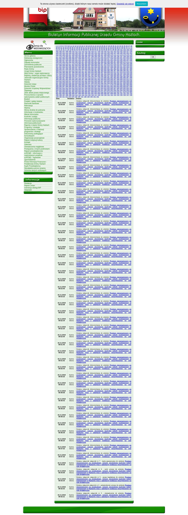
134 (73, 53)
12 (73, 46)
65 (115, 48)
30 (113, 46)
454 (98, 76)
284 (92, 63)
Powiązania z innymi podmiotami (37, 149)
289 (108, 63)
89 (93, 49)
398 (73, 72)
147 (114, 53)
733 (69, 96)
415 (127, 72)
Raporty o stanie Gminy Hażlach (36, 125)
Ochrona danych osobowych (35, 170)
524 (92, 81)
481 (108, 77)
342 (124, 67)
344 (131, 67)
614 (73, 88)
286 (98, 63)
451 (89, 76)
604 (118, 86)
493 (70, 79)
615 (76, 88)
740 (91, 96)
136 (79, 53)
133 (70, 53)
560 (131, 83)
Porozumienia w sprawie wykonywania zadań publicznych (36, 96)
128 (131, 51)
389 (121, 70)
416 (131, 72)
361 (108, 69)
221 (121, 58)
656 (131, 90)
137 (83, 53)
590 (73, 86)
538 (60, 83)
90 (95, 49)
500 (92, 79)
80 (72, 49)
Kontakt (27, 142)
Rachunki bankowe (31, 103)
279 (76, 63)
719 (102, 95)
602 (111, 86)
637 (70, 90)
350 (73, 69)
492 (66, 79)
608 (131, 86)
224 (131, 58)
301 (70, 65)
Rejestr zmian (29, 186)
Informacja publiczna (32, 119)
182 (73, 56)
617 (83, 88)
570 (86, 84)
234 (86, 60)
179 (63, 56)
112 (79, 51)
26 (104, 46)
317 (121, 65)
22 (95, 46)
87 (88, 49)
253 (70, 62)
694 (98, 93)
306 (86, 65)
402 (86, 72)
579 (114, 84)
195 (114, 56)
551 (102, 83)
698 (111, 93)
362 (111, 69)
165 (95, 55)
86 (86, 49)
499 (89, 79)
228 (66, 60)
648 (105, 90)
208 (79, 58)
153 (57, 55)
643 (89, 90)
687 (76, 93)
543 (76, 83)
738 (85, 96)
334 (98, 67)
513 (57, 81)
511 (127, 79)
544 (79, 83)
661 (70, 91)
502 (98, 79)
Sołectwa (27, 144)
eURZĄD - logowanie (32, 157)
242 (111, 60)
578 (111, 84)
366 (124, 69)
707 (63, 95)
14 (78, 46)
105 (57, 51)
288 (105, 63)
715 (89, 95)
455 (102, 76)
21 (93, 46)
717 (95, 95)
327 (76, 67)
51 (84, 48)
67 (120, 48)
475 (89, 77)
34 (122, 46)
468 (66, 77)
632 (131, 88)
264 (105, 62)
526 (98, 81)
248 (131, 60)
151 (127, 53)
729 (57, 96)
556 (118, 83)
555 (114, 83)
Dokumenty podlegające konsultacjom (33, 135)
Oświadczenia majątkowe (34, 147)
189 (95, 56)
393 (57, 72)
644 (92, 90)
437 (121, 74)
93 (102, 49)
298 (60, 65)
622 (98, 88)
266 (111, 62)
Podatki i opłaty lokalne (33, 101)
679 (127, 91)
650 (111, 90)
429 (95, 74)
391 (127, 70)
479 (102, 77)
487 (127, 77)
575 (102, 84)
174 (124, 55)
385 (108, 70)
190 (98, 56)
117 (95, 51)
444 (66, 76)
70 (127, 48)
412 (118, 72)
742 (97, 96)
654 (124, 90)
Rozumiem (141, 4)
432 (105, 74)
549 (95, 83)
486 (124, 77)
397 (70, 72)
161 (83, 55)
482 (111, 77)
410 (111, 72)
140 (92, 53)
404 (92, 72)
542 (73, 83)
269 (121, 62)
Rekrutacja (28, 106)
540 (66, 83)
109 (70, 51)
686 (73, 93)
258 (86, 62)
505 (108, 79)
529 (108, 81)
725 (121, 95)
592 (79, 86)
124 (118, 51)
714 (86, 95)
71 (129, 48)
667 (89, 91)
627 (114, 88)
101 (121, 49)
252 (66, 62)
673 (108, 91)
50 (81, 48)
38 (131, 46)
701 (121, 93)
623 (102, 88)
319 (127, 65)
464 (131, 76)
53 (88, 48)
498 (86, 79)
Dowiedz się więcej (125, 4)
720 (105, 95)
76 (63, 49)
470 (73, 77)
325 (70, 67)
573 (95, 84)
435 (114, 74)
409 (108, 72)
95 (106, 49)
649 (108, 90)
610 (60, 88)
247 (127, 60)
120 (105, 51)
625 (108, 88)
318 (124, 65)
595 (89, 86)
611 (63, 88)
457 (108, 76)
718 (98, 95)
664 (79, 91)
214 (98, 58)
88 (91, 49)
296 (131, 63)
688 (79, 93)
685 (70, 93)
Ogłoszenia (28, 60)
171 (114, 55)
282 (86, 63)
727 (127, 95)
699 (114, 93)
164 (92, 55)
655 (127, 90)
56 (95, 48)
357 (95, 69)
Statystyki (28, 190)
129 (57, 53)
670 (98, 91)
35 (124, 46)
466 (60, 77)
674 (111, 91)
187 (89, 56)
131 (63, 53)
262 (98, 62)
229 (70, 60)
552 (105, 83)
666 (86, 91)
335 (102, 67)
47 (75, 48)
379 (89, 70)
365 (121, 69)
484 (118, 77)
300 (66, 65)
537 (57, 83)
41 (61, 48)
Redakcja (28, 183)
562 (60, 84)
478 (98, 77)
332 (92, 67)
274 (60, 63)
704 (131, 93)
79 (70, 49)
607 (127, 86)
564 (66, 84)
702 (124, 93)
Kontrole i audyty (30, 117)
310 (98, 65)
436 (118, 74)
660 (66, 91)
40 (59, 48)
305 (83, 65)
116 (92, 51)
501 (95, 79)
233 (83, 60)
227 (63, 60)
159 (76, 55)
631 (127, 88)
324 (66, 67)
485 (121, 77)
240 (105, 60)
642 (86, 90)
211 (89, 58)
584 (131, 84)
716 (92, 95)
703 (127, 93)
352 (79, 69)
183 (76, 56)
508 (118, 79)
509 (121, 79)
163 (89, 55)
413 (121, 72)
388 (118, 70)
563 (63, 84)
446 (73, 76)
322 (60, 67)
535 (127, 81)
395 (63, 72)
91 (97, 49)
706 (60, 95)
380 (92, 70)
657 (57, 91)
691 (89, 93)
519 (76, 81)
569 (83, 84)
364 (118, 69)
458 (111, 76)
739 (88, 96)
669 (95, 91)
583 (127, 84)
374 (73, 70)
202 (60, 58)
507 (114, 79)
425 (83, 74)
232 (79, 60)
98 (113, 49)
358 (98, 69)
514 (60, 81)
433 (108, 74)
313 (108, 65)
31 (115, 46)
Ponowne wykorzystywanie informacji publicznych (34, 122)
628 (118, 88)
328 (79, 67)
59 (102, 48)
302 (73, 65)
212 (92, 58)
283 (89, 63)
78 (68, 49)
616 (79, 88)
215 (102, 58)
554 (111, 83)
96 (109, 49)
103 (127, 49)
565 (70, 84)
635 (63, 90)
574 (98, 84)
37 (129, 46)
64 (113, 48)
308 (92, 65)
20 (91, 46)
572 (92, 84)
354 (86, 69)
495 (76, 79)
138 (86, 53)
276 (66, 63)
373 (70, 70)
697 (108, 93)
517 (70, 81)
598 (98, 86)
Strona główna (30, 56)
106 (60, 51)
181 (70, 56)
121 (108, 51)
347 (63, 69)
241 (108, 60)
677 (121, 91)
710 (73, 95)
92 (100, 49)
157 (70, 55)
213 (95, 58)
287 (102, 63)
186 (86, 56)
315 (114, 65)
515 (63, 81)
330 (86, 67)
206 (73, 58)
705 (57, 95)
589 (70, 86)
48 (77, 48)
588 (66, 86)
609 (57, 88)
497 (83, 79)
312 (105, 65)
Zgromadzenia (30, 160)
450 (86, 76)
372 (66, 70)
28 (109, 46)
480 (105, 77)
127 (127, 51)
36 (127, 46)
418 (60, 74)
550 (98, 83)
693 (95, 93)
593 (83, 86)
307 (89, 65)
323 (63, 67)
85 (84, 49)
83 (79, 49)
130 (60, 53)
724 (118, 95)
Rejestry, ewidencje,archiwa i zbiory (38, 76)
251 (63, 62)
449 (83, 76)
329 (83, 67)
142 (98, 53)
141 (95, 53)
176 (131, 55)
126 (124, 51)
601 (108, 86)
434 (111, 74)
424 (79, 74)
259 (89, 62)
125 (121, 51)
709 (70, 95)
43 (66, 48)
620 (92, 88)
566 (73, 84)
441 (57, 76)
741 (94, 96)
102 (124, 49)
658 (60, 91)
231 (76, 60)
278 (73, 63)
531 (114, 81)
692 (92, 93)
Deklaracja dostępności (33, 58)
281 (83, 63)
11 (71, 46)
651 (114, 90)
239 (102, 60)
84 (82, 49)
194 (111, 56)
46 (72, 48)
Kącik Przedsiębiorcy (32, 166)
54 (90, 48)
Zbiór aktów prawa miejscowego (36, 93)
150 (124, 53)
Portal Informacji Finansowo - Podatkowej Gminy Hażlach (35, 163)
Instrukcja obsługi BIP (32, 188)
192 (105, 56)
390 (124, 70)
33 (120, 46)
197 (121, 56)
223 (127, 58)
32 (118, 46)
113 (83, 51)
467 (63, 77)
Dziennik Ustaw (30, 84)
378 (86, 70)
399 (76, 72)
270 (124, 62)
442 (60, 76)
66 (118, 48)
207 (76, 58)
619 (89, 88)
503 (102, 79)
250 (60, 62)
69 (124, 48)
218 (111, 58)
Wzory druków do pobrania (34, 110)
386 (111, 70)
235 (89, 60)
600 (105, 86)
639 (76, 90)
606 (124, 86)
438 (124, 74)
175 (127, 55)
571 (89, 84)
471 (76, 77)
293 (121, 63)
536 (131, 81)
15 (80, 46)
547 (89, 83)
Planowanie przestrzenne (34, 67)
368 (131, 69)
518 (73, 81)
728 (131, 95)
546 (86, 83)
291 (114, 63)
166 (98, 55)
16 (82, 46)
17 (84, 46)
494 (73, 79)
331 (89, 67)
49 (79, 48)
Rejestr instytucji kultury (33, 140)
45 (70, 48)
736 (79, 96)
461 (121, 76)
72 (131, 48)
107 (63, 51)
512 (131, 79)
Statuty (27, 82)
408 (105, 72)
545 (83, 83)
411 (114, 72)
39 (57, 48)
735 (76, 96)
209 (83, 58)
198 (124, 56)
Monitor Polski (29, 86)
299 (63, 65)
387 (114, 70)
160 (79, 55)
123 (114, 51)
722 (111, 95)
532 (118, 81)
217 (108, 58)
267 (114, 62)
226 (60, 60)
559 (127, 83)
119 (102, 51)
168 (105, 55)
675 (114, 91)
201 (57, 58)
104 (131, 49)
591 (76, 86)
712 (79, 95)
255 (76, 62)
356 (92, 69)
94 (104, 49)
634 (60, 90)
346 (60, 69)
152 (131, 53)
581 (121, 84)
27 (107, 46)
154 (60, 55)
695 (102, 93)
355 (89, 69)
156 (66, 55)
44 (68, 48)
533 (121, 81)
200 (131, 56)
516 (66, 81)
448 (79, 76)
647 (102, 90)
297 (57, 65)
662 (73, 91)
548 (92, 83)
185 (83, 56)
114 (86, 51)
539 (63, 83)
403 (89, 72)
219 (114, 58)
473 (83, 77)
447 (76, 76)
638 (73, 90)
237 (95, 60)
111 (76, 51)
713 (83, 95)
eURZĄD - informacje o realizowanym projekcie (33, 154)
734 (72, 96)
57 (97, 48)
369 (57, 70)
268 (118, 62)
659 (63, 91)
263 (102, 62)
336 (105, 67)
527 (102, 81)
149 (121, 53)
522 (86, 81)
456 (105, 76)
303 (76, 65)
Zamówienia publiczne (33, 65)
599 (102, 86)
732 (66, 96)
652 (118, 90)
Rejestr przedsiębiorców (33, 151)
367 (127, 69)
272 (131, 62)
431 (102, 74)
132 (66, 53)
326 (73, 67)
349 (70, 69)
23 (98, 46)
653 (121, 90)
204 (66, 58)
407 (102, 72)
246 (124, 60)
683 (63, 93)
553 (108, 83)
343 (127, 67)
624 (105, 88)
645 (95, 90)
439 (127, 74)
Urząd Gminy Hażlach (32, 71)
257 (83, 62)
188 (92, 56)
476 (92, 77)
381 (95, 70)
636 (66, 90)
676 (118, 91)
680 (131, 91)
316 (118, 65)
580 (118, 84)
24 (100, 46)
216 (105, 58)
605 (121, 86)
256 (79, 62)
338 (111, 67)
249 (57, 62)
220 (118, 58)
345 (57, 69)
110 (73, 51)
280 (79, 63)
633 (57, 90)
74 (59, 49)
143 (102, 53)
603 (114, 86)
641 (83, 90)
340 (118, 67)
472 (79, 77)
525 (95, 81)
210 (86, 58)
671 (102, 91)
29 (111, 46)
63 (111, 48)
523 (89, 81)
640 (79, 90)
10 (69, 46)
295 (127, 63)
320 (131, 65)
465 (57, 77)
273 (57, 63)
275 (63, 63)
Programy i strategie (32, 127)
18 (86, 46)
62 (109, 48)
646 (98, 90)
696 (105, 93)
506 (111, 79)
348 (66, 69)
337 (108, 67)
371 (63, 70)
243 (114, 60)
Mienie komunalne (31, 114)
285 (95, 63)
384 (105, 70)
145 (108, 53)
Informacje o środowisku (33, 112)
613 (70, 88)
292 (118, 63)
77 (66, 49)
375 (76, 70)
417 (57, 74)
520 (79, 81)
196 (118, 56)
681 (57, 93)
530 (111, 81)
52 (86, 48)
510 (124, 79)
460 (118, 76)
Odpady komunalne (31, 62)
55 (93, 48)
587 (63, 86)
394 (60, 72)
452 (92, 76)
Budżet (27, 99)
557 (121, 83)
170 (111, 55)
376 (79, 70)
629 (121, 88)
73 (57, 49)
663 (76, 91)
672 (105, 91)
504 (105, 79)
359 (102, 69)
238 (98, 60)
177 (57, 56)
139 (89, 53)
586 (60, 86)
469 (70, 77)
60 (104, 48)
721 (108, 95)
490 (60, 79)
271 (127, 62)
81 (75, 49)
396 (66, 72)
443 (63, 76)
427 (89, 74)
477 (95, 77)
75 (61, 49)
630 (124, 88)
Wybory (27, 108)
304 (79, 65)
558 (124, 83)
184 (79, 56)
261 (95, 62)
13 (75, 46)
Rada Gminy (29, 69)
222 (124, 58)
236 (92, 60)
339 (114, 67)
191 (102, 56)
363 (114, 69)
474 (86, 77)
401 (83, 72)
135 (76, 53)
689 (83, 93)
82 (77, 49)
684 (66, 93)
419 (63, 74)
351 (76, 69)
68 (122, 48)
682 (60, 93)
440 (131, 74)
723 (114, 95)
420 (66, 74)
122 (111, 51)
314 (111, 65)
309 (95, 65)
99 (115, 49)
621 (95, 88)
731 (63, 96)
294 (124, 63)
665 (83, 91)
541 (70, 83)
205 (70, 58)
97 (111, 49)
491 (63, 79)
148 (118, 53)
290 (111, 63)
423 (76, 74)
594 (86, 86)
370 (60, 70)
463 (127, 76)
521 (83, 81)
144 (105, 53)
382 (98, 70)
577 (108, 84)
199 (127, 56)
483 (114, 77)
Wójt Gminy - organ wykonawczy (37, 73)
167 (102, 55)
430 (98, 74)
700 (118, 93)
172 (118, 55)
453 (95, 76)
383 (102, 70)
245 (121, 60)
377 (83, 70)
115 (89, 51)
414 (124, 72)
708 (66, 95)
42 (63, 48)
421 (70, 74)
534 (124, 81)
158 (73, 55)
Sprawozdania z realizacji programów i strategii (34, 130)
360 (105, 69)
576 (105, 84)
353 (83, 69)
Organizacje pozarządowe (34, 138)
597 (95, 86)
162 (86, 55)
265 (108, 62)
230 (73, 60)
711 (76, 95)
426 (86, 74)
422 (73, 74)
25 (102, 46)
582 (124, 84)
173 (121, 55)
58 (100, 48)
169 (108, 55)
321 (57, 67)
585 (57, 86)
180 (66, 56)
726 (124, 95)
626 (111, 88)
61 (106, 48)
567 (76, 84)
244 (118, 60)
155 (63, 55)
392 (131, 70)
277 (70, 63)
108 (66, 51)
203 (63, 58)
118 (98, 51)
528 (105, 81)
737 (82, 96)
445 (70, 76)
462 (124, 76)
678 (124, 91)
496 (79, 79)
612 (66, 88)
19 (89, 46)
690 (86, 93)
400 (79, 72)
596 (92, 86)
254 (73, 62)
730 (60, 96)
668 (92, 91)
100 (118, 49)
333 (95, 67)
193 (108, 56)
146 (111, 53)
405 (95, 72)
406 (98, 72)
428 (92, 74)
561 (57, 84)
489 (57, 79)
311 (102, 65)
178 (60, 56)
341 (121, 67)
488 (131, 77)
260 (92, 62)
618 (86, 88)
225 (57, 60)
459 (114, 76)
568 (79, 84)
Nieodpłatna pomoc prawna (35, 168)
